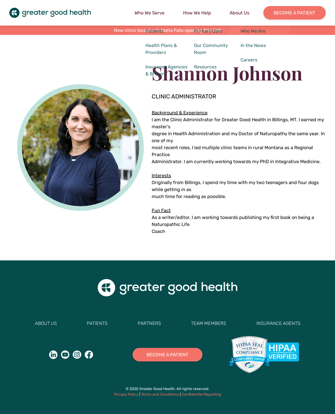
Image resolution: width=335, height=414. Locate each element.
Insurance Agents (278, 323)
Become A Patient (167, 354)
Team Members (208, 323)
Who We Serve (149, 13)
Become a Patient (294, 13)
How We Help (197, 13)
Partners (149, 323)
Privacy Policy (126, 394)
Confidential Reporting (201, 394)
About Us (239, 13)
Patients (97, 323)
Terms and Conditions (160, 394)
